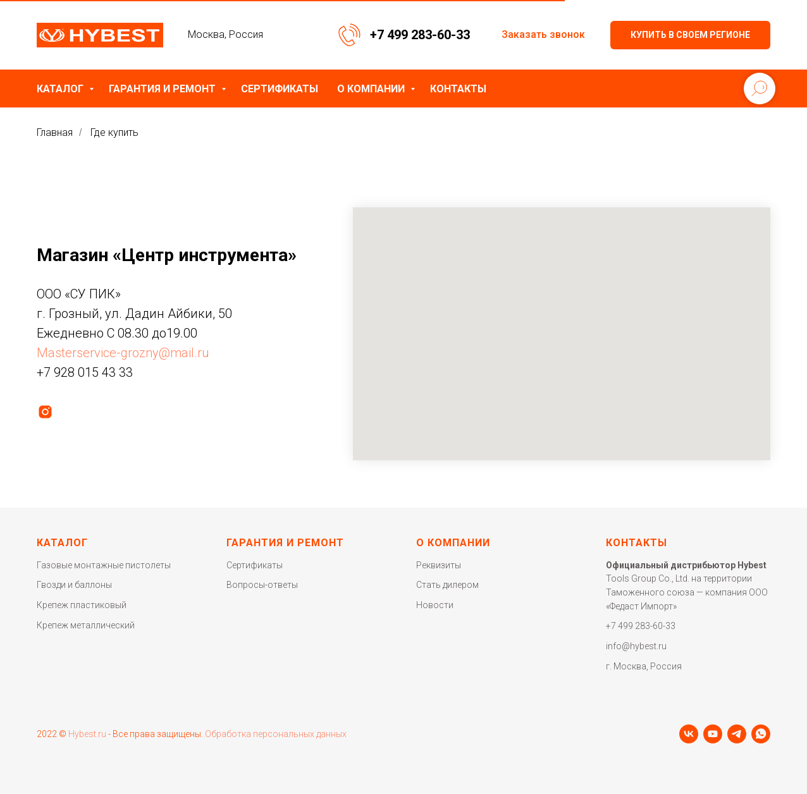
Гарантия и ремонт (163, 89)
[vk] (688, 733)
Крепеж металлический (86, 625)
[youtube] (712, 733)
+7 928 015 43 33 (85, 372)
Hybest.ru (87, 734)
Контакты (458, 89)
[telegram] (736, 733)
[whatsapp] (760, 733)
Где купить (114, 132)
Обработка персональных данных (276, 734)
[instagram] (45, 412)
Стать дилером (447, 585)
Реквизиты (438, 565)
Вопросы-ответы (262, 585)
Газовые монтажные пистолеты (104, 565)
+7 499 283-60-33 (420, 34)
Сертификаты (279, 89)
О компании (372, 89)
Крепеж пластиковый (81, 605)
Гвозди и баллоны (74, 585)
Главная (55, 132)
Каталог (61, 89)
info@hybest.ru (636, 646)
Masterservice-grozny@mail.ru (123, 352)
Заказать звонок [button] (543, 34)
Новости (434, 605)
